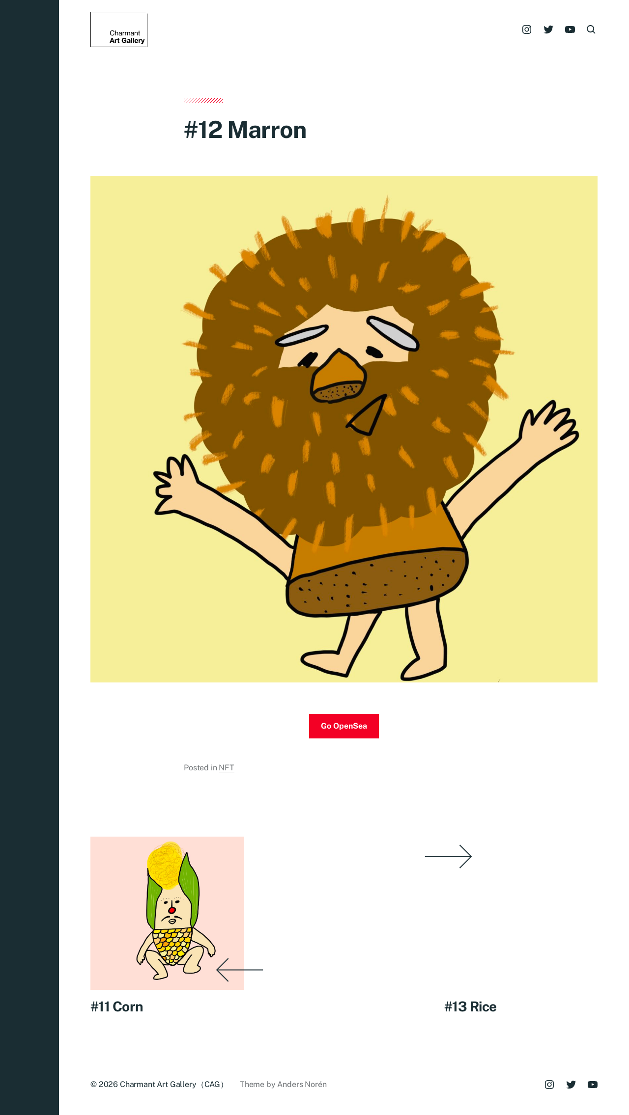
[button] (29, 557)
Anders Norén (301, 1084)
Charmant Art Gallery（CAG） (174, 1084)
